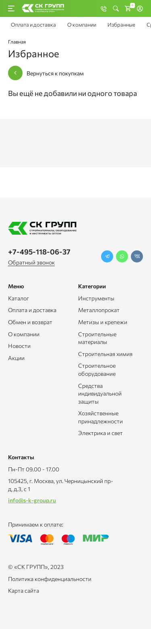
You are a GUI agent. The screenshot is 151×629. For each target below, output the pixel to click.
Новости (19, 345)
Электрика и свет (100, 432)
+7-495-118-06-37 (39, 251)
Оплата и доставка (33, 24)
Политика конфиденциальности (49, 578)
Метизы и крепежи (102, 322)
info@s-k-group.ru (32, 500)
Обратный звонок (31, 262)
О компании (81, 24)
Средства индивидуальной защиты (100, 393)
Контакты (21, 457)
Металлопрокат (99, 309)
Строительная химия (105, 353)
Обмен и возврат (30, 322)
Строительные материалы (97, 338)
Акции (16, 357)
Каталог (18, 298)
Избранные (121, 24)
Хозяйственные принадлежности (100, 417)
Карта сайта (23, 590)
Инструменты (96, 298)
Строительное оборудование (97, 369)
